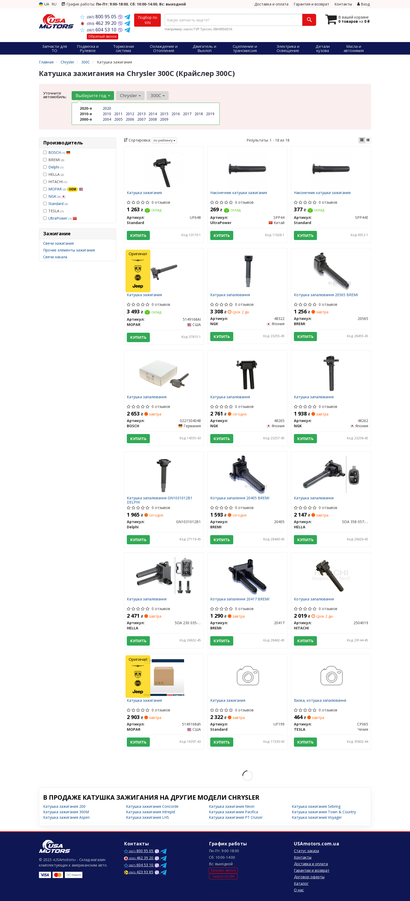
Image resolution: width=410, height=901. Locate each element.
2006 (130, 119)
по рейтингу (164, 140)
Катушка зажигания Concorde (152, 806)
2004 (107, 119)
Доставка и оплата (271, 4)
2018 (199, 113)
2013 (141, 113)
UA (44, 4)
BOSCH (59, 152)
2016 (176, 113)
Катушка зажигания (144, 193)
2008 (153, 119)
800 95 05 (99, 16)
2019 (210, 113)
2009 (164, 119)
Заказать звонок (223, 870)
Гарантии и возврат (311, 870)
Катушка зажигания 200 (64, 806)
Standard (58, 203)
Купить (138, 235)
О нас (299, 889)
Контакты (343, 4)
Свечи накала (55, 256)
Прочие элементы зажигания (69, 250)
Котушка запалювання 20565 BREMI (326, 295)
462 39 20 (99, 23)
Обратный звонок (102, 36)
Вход (363, 4)
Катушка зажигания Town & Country (324, 811)
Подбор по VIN (147, 20)
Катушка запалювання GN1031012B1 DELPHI (159, 500)
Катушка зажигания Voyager (317, 817)
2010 (107, 113)
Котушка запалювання (314, 599)
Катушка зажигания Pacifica (233, 811)
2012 (130, 113)
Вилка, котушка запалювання (320, 700)
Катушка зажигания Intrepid (150, 811)
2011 (118, 113)
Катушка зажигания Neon (231, 806)
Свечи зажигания (58, 243)
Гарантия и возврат (311, 4)
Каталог (301, 883)
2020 (107, 108)
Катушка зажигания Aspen (66, 817)
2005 (118, 119)
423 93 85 (138, 871)
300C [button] (158, 95)
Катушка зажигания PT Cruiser (236, 817)
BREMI (53, 159)
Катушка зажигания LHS (147, 817)
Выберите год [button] (93, 95)
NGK (57, 196)
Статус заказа (306, 850)
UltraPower (62, 218)
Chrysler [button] (130, 95)
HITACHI (55, 181)
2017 (187, 113)
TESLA (53, 210)
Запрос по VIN (223, 876)
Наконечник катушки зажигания (238, 193)
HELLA (53, 174)
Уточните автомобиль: (55, 94)
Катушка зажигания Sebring (316, 806)
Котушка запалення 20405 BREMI (239, 498)
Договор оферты (309, 876)
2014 (153, 113)
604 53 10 (99, 29)
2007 (141, 119)
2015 (164, 113)
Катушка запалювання (230, 295)
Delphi (55, 167)
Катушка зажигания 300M (66, 811)
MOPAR (65, 188)
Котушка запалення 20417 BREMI (239, 599)
